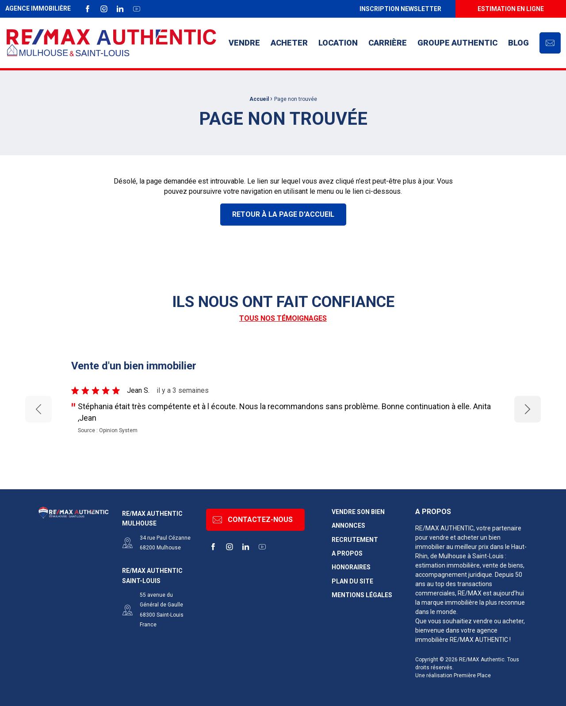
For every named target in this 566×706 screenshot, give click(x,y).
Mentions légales (362, 595)
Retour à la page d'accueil (283, 214)
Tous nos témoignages (283, 318)
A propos (347, 553)
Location (338, 42)
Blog (518, 42)
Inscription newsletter (400, 8)
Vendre (244, 42)
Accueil (259, 99)
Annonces (348, 525)
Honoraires (351, 567)
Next (527, 409)
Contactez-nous (253, 520)
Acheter (289, 42)
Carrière (387, 42)
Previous (38, 409)
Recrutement (355, 540)
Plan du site (352, 581)
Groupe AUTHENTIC (457, 42)
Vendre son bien (358, 512)
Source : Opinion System (108, 430)
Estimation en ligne (511, 8)
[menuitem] (400, 9)
